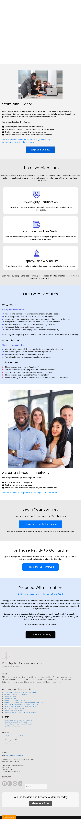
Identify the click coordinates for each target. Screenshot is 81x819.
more (59, 682)
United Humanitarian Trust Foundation (16, 722)
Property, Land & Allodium (40, 261)
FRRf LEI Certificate (10, 696)
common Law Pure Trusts (40, 231)
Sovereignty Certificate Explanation (15, 700)
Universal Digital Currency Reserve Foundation (18, 724)
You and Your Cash (10, 742)
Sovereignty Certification (40, 202)
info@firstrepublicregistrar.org (15, 756)
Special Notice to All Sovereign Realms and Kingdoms (21, 706)
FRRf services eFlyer (10, 698)
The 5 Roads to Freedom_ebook (14, 708)
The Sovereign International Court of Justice (18, 720)
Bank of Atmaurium (10, 744)
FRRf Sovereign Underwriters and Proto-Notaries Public (21, 704)
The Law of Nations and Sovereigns (15, 710)
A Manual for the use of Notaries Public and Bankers (20, 692)
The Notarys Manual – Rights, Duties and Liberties (20, 712)
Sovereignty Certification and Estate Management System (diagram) (25, 702)
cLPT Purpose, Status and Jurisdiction (16, 694)
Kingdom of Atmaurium (11, 738)
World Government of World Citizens (15, 736)
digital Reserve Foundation (12, 726)
